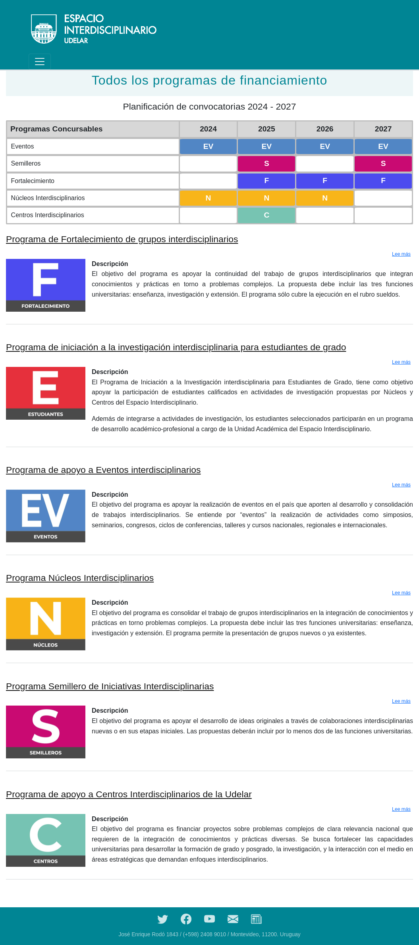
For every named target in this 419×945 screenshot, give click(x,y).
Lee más (401, 254)
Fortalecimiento (32, 180)
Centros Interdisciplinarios (47, 215)
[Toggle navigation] (40, 61)
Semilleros (26, 163)
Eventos (22, 146)
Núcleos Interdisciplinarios (48, 198)
